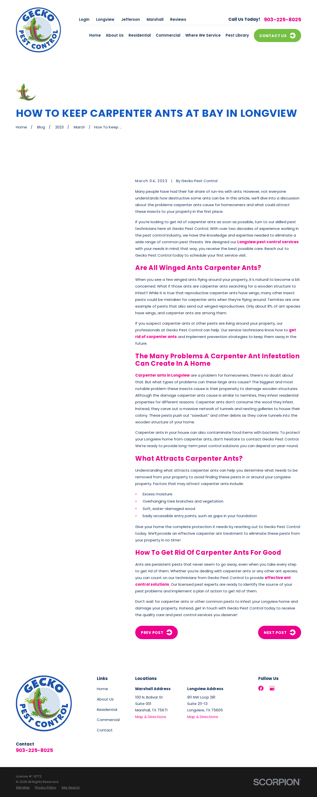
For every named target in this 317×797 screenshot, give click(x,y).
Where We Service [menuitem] (203, 35)
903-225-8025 (282, 19)
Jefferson (130, 19)
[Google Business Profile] (272, 688)
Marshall (155, 19)
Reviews (178, 19)
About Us (105, 699)
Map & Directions (150, 716)
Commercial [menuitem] (168, 35)
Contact (105, 730)
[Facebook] (261, 688)
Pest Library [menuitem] (237, 35)
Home (102, 688)
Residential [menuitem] (140, 35)
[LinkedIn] (283, 688)
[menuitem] (23, 787)
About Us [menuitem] (115, 35)
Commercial (108, 719)
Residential (107, 709)
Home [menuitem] (95, 35)
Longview (105, 19)
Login (84, 19)
